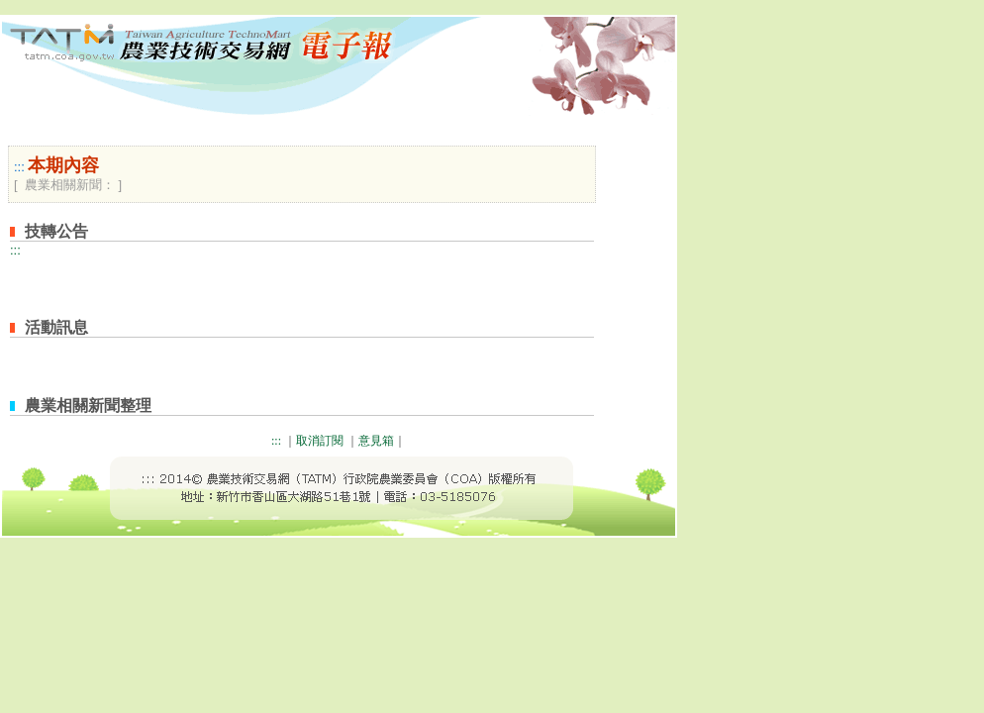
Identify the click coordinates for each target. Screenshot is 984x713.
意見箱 (376, 441)
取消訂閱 (320, 441)
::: (19, 166)
